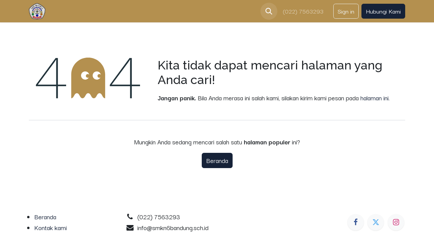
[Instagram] (396, 222)
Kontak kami (50, 227)
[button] (268, 11)
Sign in (346, 11)
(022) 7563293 (304, 11)
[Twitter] (376, 222)
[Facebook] (356, 222)
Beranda (217, 160)
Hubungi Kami (383, 11)
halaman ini (374, 97)
